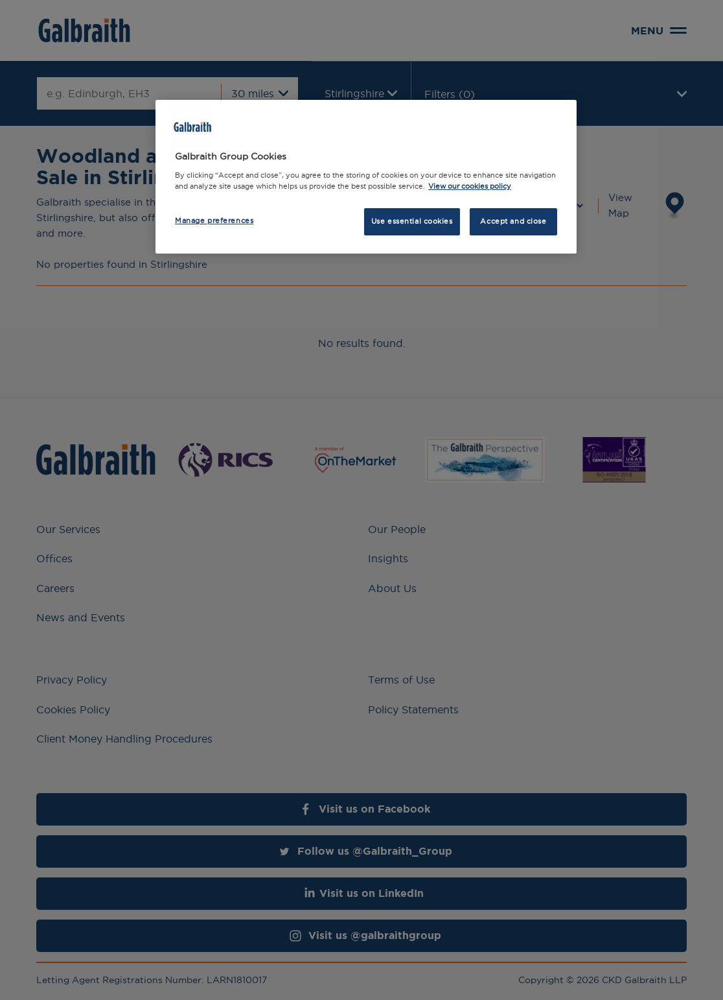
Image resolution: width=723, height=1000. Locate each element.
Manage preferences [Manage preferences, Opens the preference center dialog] (214, 220)
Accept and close (513, 221)
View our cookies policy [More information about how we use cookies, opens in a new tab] (469, 186)
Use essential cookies (412, 221)
